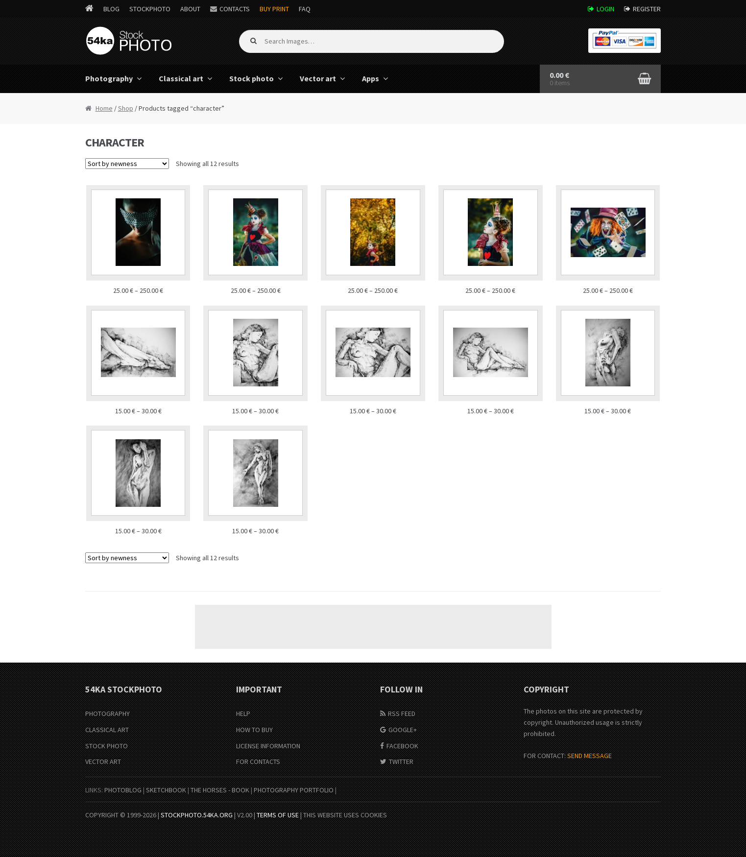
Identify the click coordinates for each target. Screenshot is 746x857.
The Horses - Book (220, 790)
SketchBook (166, 790)
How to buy (254, 729)
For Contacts (258, 761)
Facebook (402, 745)
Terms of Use (278, 814)
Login (605, 8)
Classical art (181, 78)
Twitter (401, 761)
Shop (125, 108)
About (190, 8)
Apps (370, 78)
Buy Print (274, 8)
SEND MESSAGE (589, 755)
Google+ (402, 729)
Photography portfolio (294, 790)
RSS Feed (401, 713)
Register (647, 8)
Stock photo (251, 78)
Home (104, 108)
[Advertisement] (373, 627)
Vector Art (103, 761)
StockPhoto (149, 8)
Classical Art (107, 729)
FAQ (305, 8)
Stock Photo (106, 745)
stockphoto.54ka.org (197, 814)
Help (243, 713)
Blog (111, 8)
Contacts (234, 8)
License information (268, 745)
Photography (109, 78)
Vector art (318, 78)
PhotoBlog (123, 790)
